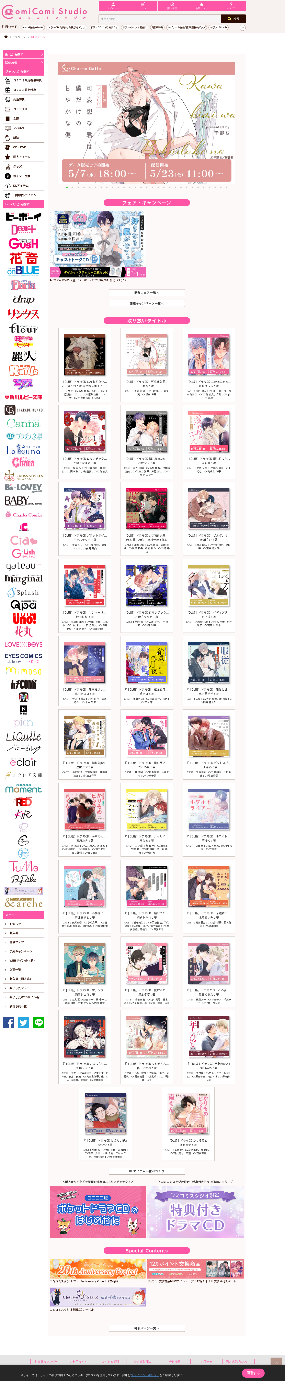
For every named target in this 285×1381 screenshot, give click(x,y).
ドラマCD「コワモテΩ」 (104, 27)
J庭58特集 (157, 27)
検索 (233, 19)
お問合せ (206, 1361)
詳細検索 (11, 63)
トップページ (17, 37)
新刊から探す (14, 54)
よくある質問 (110, 1361)
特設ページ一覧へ (146, 1328)
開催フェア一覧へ (146, 293)
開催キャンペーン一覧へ (147, 303)
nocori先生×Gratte (32, 27)
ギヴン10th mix (218, 27)
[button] (67, 187)
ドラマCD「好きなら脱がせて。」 (67, 27)
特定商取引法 (142, 1361)
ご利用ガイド (78, 1361)
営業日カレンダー (46, 1361)
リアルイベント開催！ (135, 27)
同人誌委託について (239, 1361)
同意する (253, 1373)
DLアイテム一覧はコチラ (146, 1171)
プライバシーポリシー (145, 1375)
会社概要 (174, 1361)
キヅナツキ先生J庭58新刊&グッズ (186, 27)
